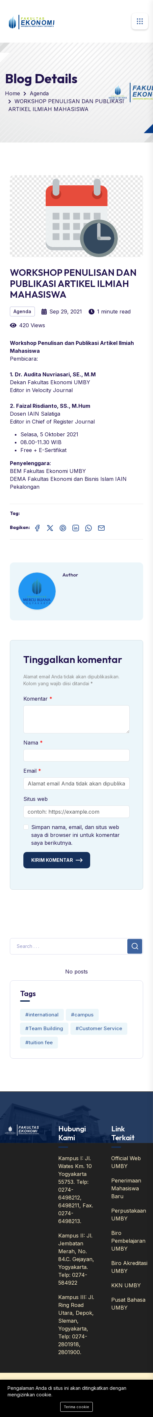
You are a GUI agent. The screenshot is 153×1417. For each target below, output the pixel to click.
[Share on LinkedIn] (76, 528)
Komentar (36, 698)
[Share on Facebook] (37, 528)
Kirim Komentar (52, 860)
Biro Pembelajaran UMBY (128, 1241)
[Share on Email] (101, 528)
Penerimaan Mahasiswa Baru (126, 1188)
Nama (31, 742)
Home (12, 93)
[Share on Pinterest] (63, 528)
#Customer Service (99, 1028)
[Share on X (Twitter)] (50, 528)
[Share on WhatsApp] (88, 528)
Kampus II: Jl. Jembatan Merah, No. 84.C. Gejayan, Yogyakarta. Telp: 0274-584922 (76, 1259)
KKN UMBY (126, 1285)
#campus (82, 1014)
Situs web (35, 799)
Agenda (39, 93)
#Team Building (44, 1028)
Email (30, 770)
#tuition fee (39, 1042)
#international (42, 1014)
